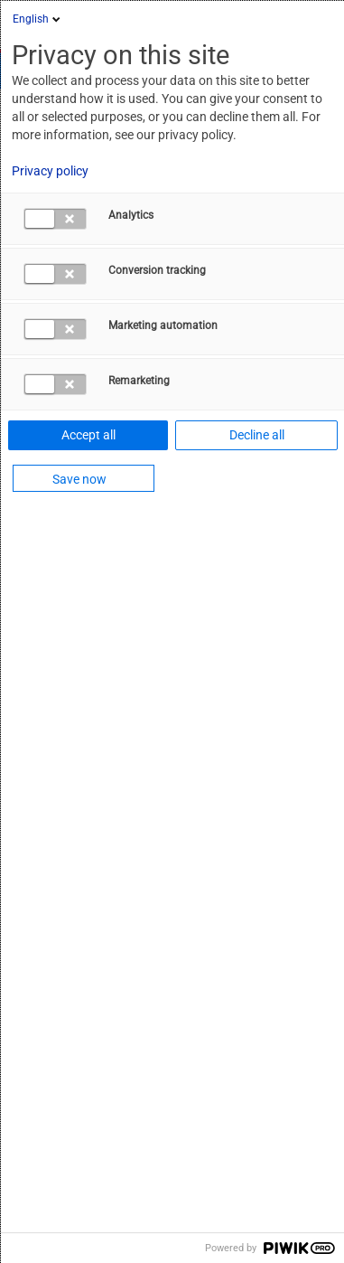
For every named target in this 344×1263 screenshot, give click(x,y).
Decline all (256, 435)
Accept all (88, 435)
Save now (79, 479)
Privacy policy (50, 171)
